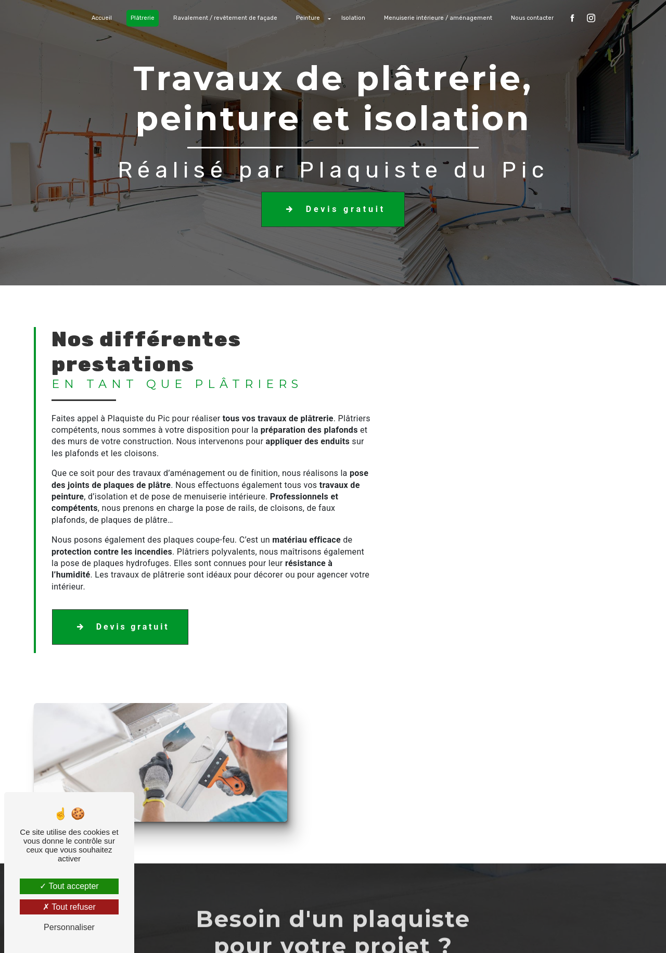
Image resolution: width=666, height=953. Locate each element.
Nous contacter (532, 18)
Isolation (353, 18)
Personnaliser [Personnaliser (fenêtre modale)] (69, 927)
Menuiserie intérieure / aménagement (438, 18)
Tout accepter (69, 886)
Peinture (308, 18)
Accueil (102, 18)
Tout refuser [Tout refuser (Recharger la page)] (69, 906)
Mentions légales (365, 930)
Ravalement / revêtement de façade (225, 18)
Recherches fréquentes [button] (333, 909)
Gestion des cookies (449, 930)
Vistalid (198, 930)
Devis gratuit (333, 209)
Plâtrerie (143, 18)
